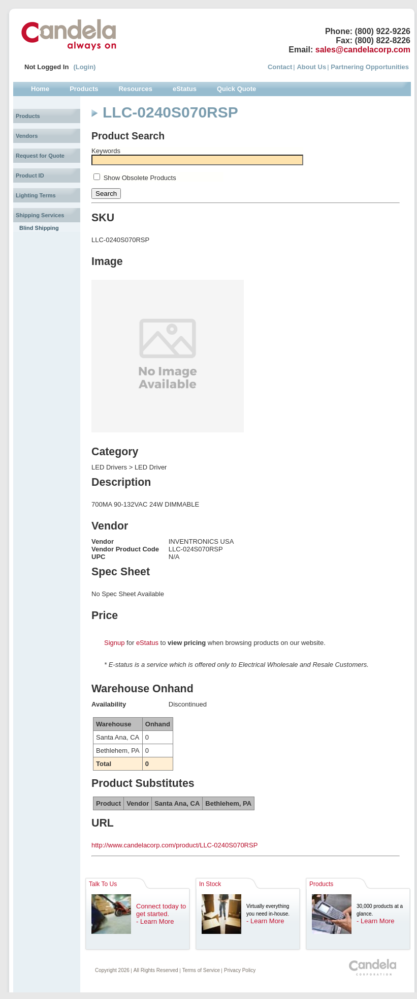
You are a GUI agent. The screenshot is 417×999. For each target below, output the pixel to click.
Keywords (105, 151)
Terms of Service (201, 970)
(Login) (84, 67)
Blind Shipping (39, 228)
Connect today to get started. (161, 910)
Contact (280, 67)
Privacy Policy (239, 970)
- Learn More (155, 921)
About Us (311, 67)
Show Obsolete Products (140, 178)
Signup (114, 643)
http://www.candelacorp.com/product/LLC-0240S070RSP (174, 845)
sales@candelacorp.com (362, 49)
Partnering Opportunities (370, 67)
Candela (68, 34)
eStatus (147, 643)
